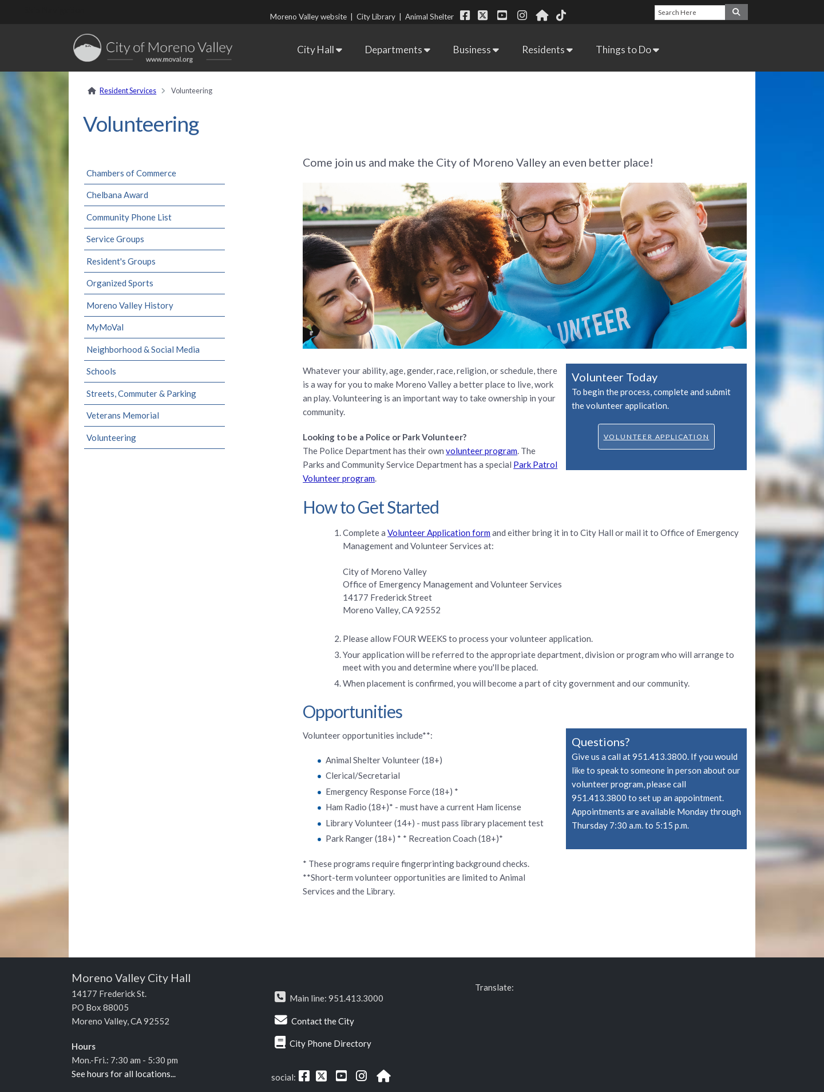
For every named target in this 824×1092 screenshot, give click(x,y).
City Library (375, 16)
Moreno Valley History (129, 305)
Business (476, 50)
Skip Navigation (55, 10)
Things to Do (627, 50)
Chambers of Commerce (131, 173)
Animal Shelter (431, 16)
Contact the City (322, 1021)
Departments (397, 50)
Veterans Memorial (122, 415)
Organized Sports (119, 283)
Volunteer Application (657, 436)
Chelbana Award (117, 195)
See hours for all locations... (124, 1074)
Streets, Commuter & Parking (141, 393)
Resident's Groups (121, 261)
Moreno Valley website (308, 16)
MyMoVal (105, 327)
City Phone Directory (330, 1043)
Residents (547, 50)
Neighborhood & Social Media (143, 349)
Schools (101, 371)
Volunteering (111, 437)
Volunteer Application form (438, 532)
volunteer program (481, 451)
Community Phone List (129, 217)
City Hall (319, 50)
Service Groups (115, 239)
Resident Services (128, 90)
